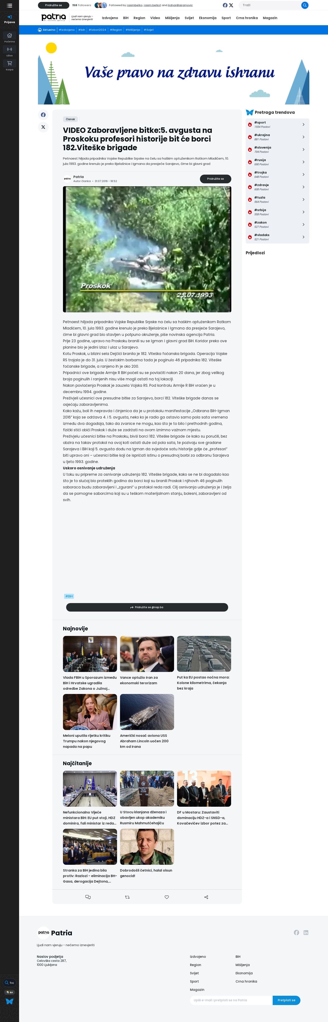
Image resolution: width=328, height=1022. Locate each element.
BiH (125, 18)
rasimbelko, (135, 5)
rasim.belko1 (152, 5)
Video (155, 18)
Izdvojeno (110, 18)
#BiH (69, 596)
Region (139, 18)
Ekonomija (207, 18)
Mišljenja (172, 18)
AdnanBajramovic (180, 5)
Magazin (270, 18)
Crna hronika (247, 18)
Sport (226, 18)
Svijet (189, 18)
